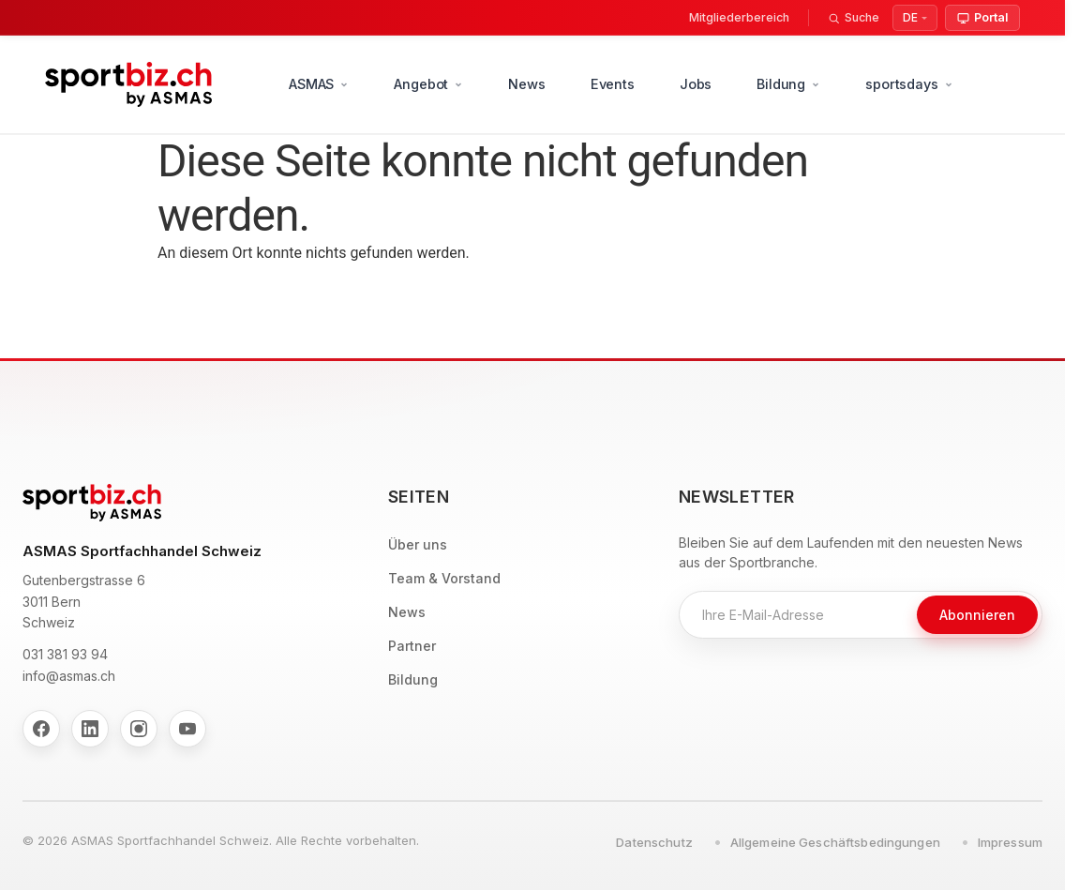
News (526, 84)
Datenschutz (654, 842)
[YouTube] (187, 728)
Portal (982, 17)
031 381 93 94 (65, 654)
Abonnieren (977, 615)
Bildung (788, 84)
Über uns (417, 544)
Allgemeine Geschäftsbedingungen (835, 842)
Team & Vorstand (444, 578)
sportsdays (909, 84)
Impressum (1010, 842)
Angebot (428, 84)
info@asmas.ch (68, 676)
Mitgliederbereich (739, 17)
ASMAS (319, 84)
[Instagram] (138, 728)
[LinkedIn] (90, 728)
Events (613, 84)
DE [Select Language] (910, 17)
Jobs (696, 84)
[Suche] (853, 18)
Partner (412, 646)
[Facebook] (41, 728)
